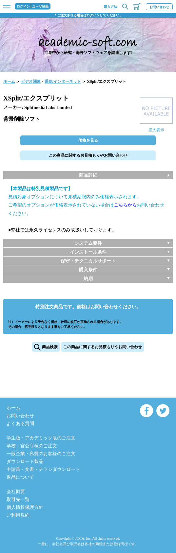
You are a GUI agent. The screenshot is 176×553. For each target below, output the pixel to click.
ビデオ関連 (31, 81)
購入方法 (110, 7)
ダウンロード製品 (25, 461)
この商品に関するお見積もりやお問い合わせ (88, 155)
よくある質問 (20, 423)
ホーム (9, 81)
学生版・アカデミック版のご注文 (41, 438)
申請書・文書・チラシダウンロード (43, 469)
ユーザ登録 (40, 6)
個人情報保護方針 (25, 507)
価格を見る (88, 140)
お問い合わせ (159, 7)
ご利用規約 (18, 515)
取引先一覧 (18, 499)
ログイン (23, 6)
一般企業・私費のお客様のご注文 (41, 453)
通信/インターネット (63, 81)
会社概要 (16, 491)
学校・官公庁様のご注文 (32, 445)
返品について (20, 477)
